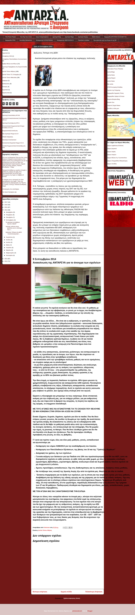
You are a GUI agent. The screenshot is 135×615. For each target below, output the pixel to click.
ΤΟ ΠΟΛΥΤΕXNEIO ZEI (9, 192)
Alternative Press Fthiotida (115, 69)
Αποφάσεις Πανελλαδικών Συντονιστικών (14, 59)
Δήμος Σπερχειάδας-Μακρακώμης (117, 161)
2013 (6, 258)
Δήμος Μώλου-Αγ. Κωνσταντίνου (117, 157)
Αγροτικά (5, 53)
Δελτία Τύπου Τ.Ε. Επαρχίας (10, 74)
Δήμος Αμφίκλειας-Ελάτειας (115, 145)
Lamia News (111, 75)
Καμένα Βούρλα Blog (113, 99)
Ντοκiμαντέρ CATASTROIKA (44, 40)
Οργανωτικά (6, 92)
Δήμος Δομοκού (112, 148)
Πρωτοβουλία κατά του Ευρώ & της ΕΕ (104, 40)
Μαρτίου (8, 250)
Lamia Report (111, 78)
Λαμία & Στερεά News (113, 105)
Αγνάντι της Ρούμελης (113, 90)
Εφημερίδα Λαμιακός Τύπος (115, 93)
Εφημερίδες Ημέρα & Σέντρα (115, 96)
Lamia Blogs (111, 72)
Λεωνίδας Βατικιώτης (25, 40)
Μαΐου (8, 245)
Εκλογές (4, 86)
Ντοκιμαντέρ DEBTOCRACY (65, 40)
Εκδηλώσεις (5, 83)
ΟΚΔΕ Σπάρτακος (7, 137)
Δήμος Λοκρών (111, 154)
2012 (6, 261)
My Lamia (110, 84)
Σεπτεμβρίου (10, 220)
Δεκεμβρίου (9, 212)
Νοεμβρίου (9, 215)
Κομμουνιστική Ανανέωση (9, 130)
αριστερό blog (57, 37)
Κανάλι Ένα (110, 102)
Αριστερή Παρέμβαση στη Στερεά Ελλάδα (14, 67)
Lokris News (111, 81)
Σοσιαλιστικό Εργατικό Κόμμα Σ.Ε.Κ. (13, 143)
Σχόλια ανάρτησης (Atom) (72, 598)
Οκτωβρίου (9, 217)
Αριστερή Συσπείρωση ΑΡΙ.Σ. (11, 123)
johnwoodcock (77, 611)
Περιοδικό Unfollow (83, 40)
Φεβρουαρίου (10, 253)
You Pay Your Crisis (26, 37)
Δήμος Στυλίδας (112, 164)
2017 (6, 202)
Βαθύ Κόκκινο (96, 37)
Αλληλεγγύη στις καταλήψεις (10, 189)
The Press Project (10, 37)
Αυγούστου (9, 237)
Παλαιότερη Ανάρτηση (93, 592)
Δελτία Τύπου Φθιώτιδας (9, 77)
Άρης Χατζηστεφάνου (42, 37)
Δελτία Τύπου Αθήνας (45, 530)
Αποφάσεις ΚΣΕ (7, 56)
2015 (6, 207)
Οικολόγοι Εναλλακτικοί (9, 140)
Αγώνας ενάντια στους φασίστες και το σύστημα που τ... (14, 228)
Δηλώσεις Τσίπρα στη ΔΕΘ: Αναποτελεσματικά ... (14, 233)
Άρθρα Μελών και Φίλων (9, 63)
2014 (6, 210)
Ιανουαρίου (9, 255)
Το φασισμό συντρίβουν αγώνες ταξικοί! (13, 223)
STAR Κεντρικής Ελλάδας (114, 87)
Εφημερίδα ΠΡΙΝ (10, 40)
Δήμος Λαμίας (111, 151)
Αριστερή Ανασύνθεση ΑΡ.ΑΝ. (11, 115)
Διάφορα (5, 80)
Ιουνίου (8, 242)
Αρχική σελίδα (66, 592)
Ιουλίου (8, 240)
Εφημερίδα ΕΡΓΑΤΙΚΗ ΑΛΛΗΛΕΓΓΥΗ (115, 37)
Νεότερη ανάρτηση (40, 592)
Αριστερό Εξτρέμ (83, 37)
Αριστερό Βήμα (69, 37)
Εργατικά (5, 89)
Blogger (89, 611)
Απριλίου (9, 247)
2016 (6, 204)
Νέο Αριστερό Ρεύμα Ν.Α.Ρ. (10, 133)
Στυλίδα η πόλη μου (113, 108)
